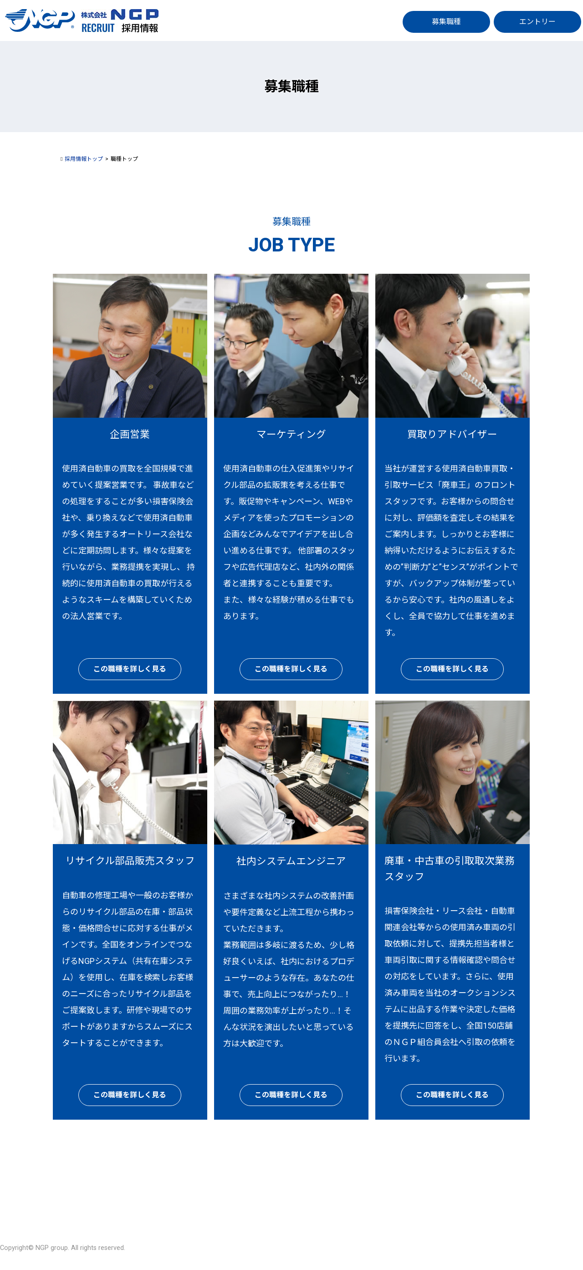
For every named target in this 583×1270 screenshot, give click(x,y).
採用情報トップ (84, 159)
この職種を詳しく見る (129, 669)
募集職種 (446, 21)
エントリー (537, 21)
